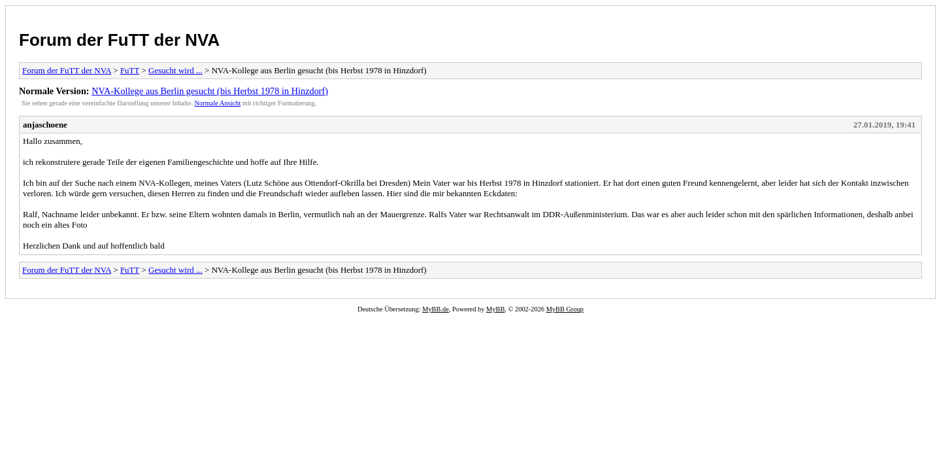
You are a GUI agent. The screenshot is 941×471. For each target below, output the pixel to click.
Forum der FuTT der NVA (119, 40)
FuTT (129, 70)
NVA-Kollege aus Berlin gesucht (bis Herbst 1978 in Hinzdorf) (209, 91)
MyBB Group (565, 309)
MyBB (495, 309)
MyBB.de (435, 309)
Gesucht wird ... (175, 70)
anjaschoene (45, 125)
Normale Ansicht (218, 103)
